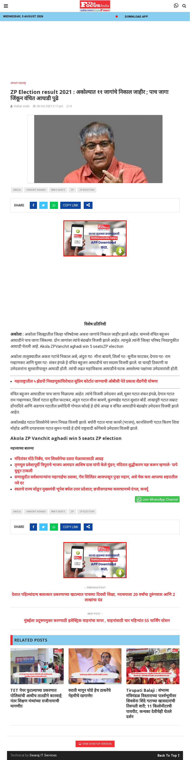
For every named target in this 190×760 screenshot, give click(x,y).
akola (17, 190)
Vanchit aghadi (36, 190)
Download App (136, 16)
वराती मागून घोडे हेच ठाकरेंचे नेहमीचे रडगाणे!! (89, 693)
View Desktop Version (95, 743)
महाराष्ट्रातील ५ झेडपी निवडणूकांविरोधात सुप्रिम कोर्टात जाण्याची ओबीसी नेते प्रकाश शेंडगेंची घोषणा (86, 381)
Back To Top (168, 755)
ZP (72, 190)
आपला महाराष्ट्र (18, 83)
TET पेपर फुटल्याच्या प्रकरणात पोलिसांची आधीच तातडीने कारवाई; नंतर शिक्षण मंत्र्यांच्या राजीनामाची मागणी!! (36, 698)
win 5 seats (58, 190)
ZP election (86, 190)
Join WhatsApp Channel (157, 499)
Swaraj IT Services (43, 755)
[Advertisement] (95, 49)
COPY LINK (70, 205)
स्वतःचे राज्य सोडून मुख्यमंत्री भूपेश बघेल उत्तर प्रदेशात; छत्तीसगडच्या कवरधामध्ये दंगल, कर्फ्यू (81, 489)
